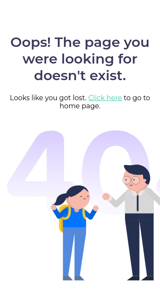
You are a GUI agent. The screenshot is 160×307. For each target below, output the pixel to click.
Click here (105, 98)
